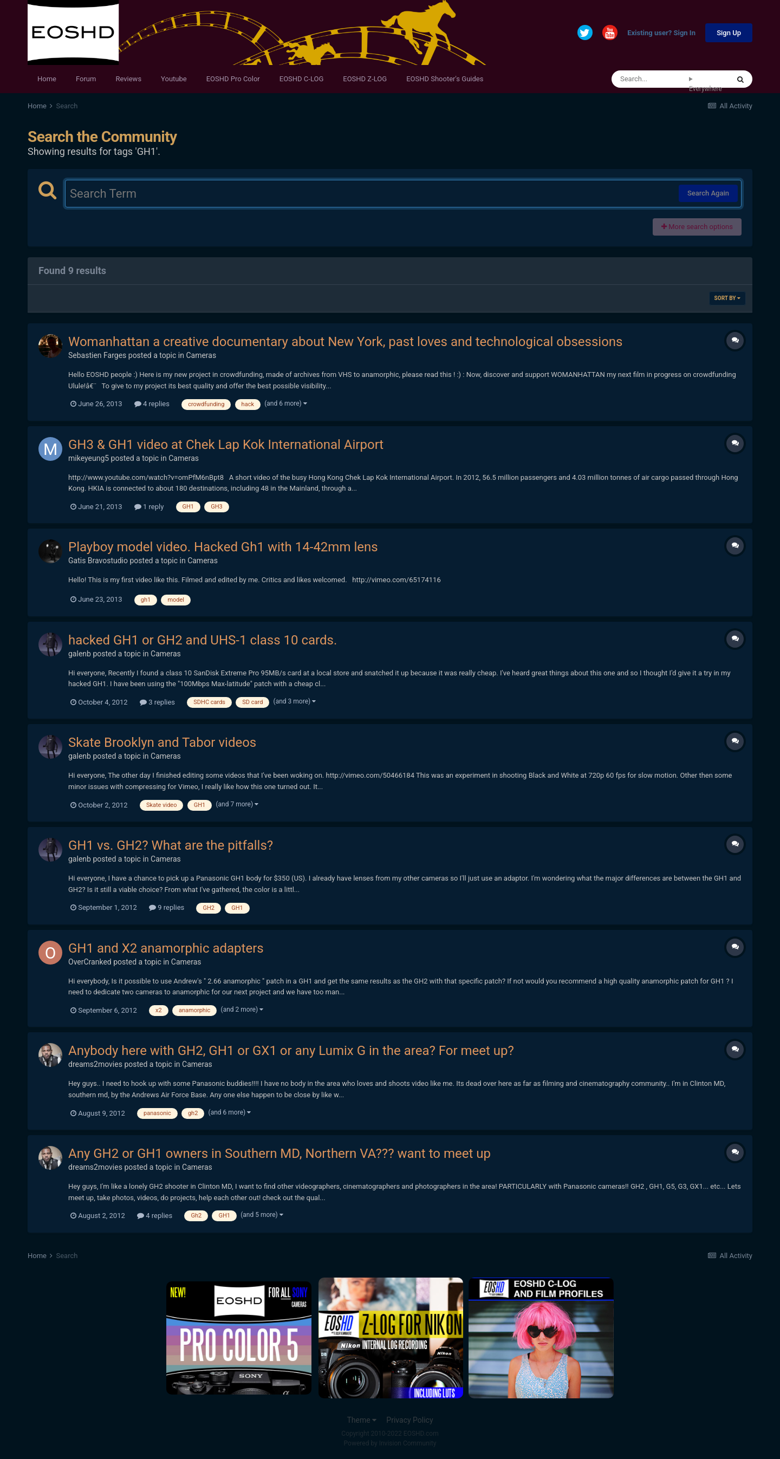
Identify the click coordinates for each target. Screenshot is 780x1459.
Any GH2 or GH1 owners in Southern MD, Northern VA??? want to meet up (279, 1153)
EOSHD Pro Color (233, 79)
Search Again (708, 193)
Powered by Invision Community (390, 1443)
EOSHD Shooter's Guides (444, 79)
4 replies (152, 404)
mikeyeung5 (88, 458)
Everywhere (705, 89)
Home (46, 79)
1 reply (149, 507)
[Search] (650, 79)
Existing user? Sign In (661, 33)
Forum (86, 79)
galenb (79, 653)
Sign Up (729, 33)
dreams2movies (95, 1064)
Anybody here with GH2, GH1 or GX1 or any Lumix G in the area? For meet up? (291, 1050)
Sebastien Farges (97, 355)
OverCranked (90, 962)
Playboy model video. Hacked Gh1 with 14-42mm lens (223, 547)
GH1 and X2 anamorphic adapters (166, 948)
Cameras (201, 355)
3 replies (157, 702)
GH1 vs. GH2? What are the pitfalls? (170, 845)
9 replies (166, 907)
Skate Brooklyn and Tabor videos (162, 742)
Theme (361, 1420)
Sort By (727, 298)
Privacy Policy (409, 1420)
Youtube (174, 79)
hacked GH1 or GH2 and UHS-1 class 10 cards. (202, 640)
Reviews (128, 79)
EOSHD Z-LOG (365, 79)
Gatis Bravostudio (98, 560)
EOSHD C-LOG (302, 79)
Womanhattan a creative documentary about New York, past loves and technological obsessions (345, 341)
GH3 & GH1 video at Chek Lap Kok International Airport (226, 444)
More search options (697, 227)
